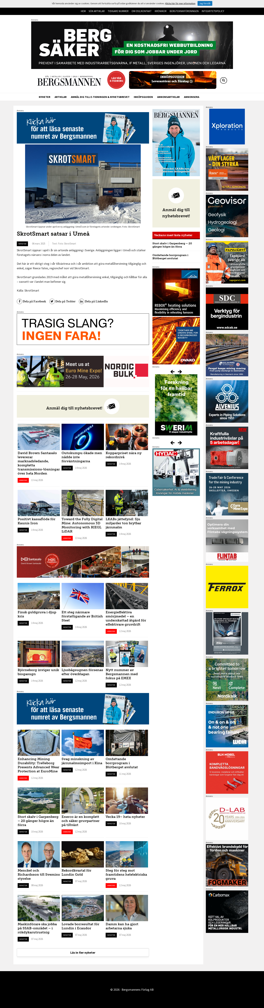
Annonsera (191, 97)
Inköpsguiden (143, 97)
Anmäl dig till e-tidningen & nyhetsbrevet (100, 97)
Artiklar (61, 97)
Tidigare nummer (118, 11)
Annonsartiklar (168, 97)
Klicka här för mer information (180, 3)
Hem (83, 11)
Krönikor (161, 11)
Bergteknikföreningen (184, 11)
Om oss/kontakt (142, 11)
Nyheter (44, 97)
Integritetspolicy (213, 11)
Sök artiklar (97, 11)
